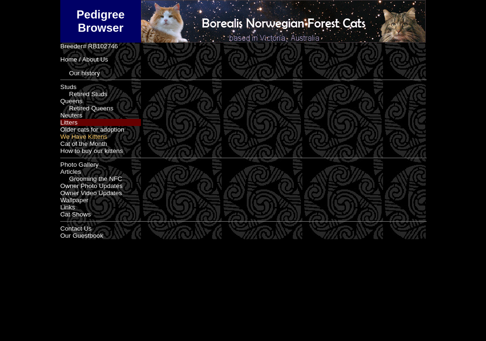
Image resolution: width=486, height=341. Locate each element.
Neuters (71, 115)
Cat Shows (75, 214)
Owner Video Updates (91, 193)
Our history (80, 73)
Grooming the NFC (91, 178)
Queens (71, 101)
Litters (68, 122)
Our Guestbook (81, 235)
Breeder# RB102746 (89, 46)
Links (67, 207)
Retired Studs (83, 94)
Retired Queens (86, 108)
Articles (70, 171)
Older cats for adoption (92, 129)
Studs (68, 86)
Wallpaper (74, 200)
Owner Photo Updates (91, 185)
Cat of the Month (83, 143)
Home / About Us (84, 59)
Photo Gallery (79, 164)
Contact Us (76, 228)
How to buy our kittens (91, 150)
